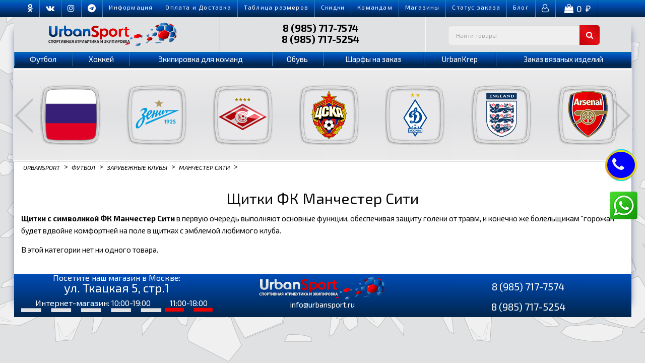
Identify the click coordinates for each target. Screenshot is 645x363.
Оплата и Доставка (198, 7)
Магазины (422, 7)
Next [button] (621, 115)
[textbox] (524, 35)
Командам (375, 7)
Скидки (333, 7)
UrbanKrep (460, 59)
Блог (521, 7)
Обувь (297, 59)
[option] (64, 115)
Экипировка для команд (200, 59)
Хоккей (101, 59)
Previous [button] (24, 115)
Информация (131, 7)
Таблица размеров (276, 7)
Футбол (43, 59)
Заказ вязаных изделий (563, 59)
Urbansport (41, 166)
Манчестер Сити (204, 166)
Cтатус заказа (476, 7)
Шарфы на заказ (373, 59)
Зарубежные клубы (137, 166)
